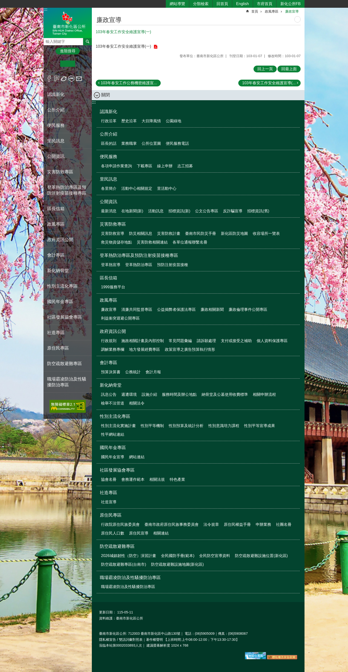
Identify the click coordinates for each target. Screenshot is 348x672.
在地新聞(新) (132, 211)
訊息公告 (108, 394)
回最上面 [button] (289, 69)
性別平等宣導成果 (259, 426)
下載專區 (144, 166)
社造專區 (108, 492)
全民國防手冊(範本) (178, 556)
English (242, 4)
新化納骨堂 (111, 385)
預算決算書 (110, 372)
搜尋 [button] (87, 41)
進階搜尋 (67, 51)
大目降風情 (151, 121)
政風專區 (271, 11)
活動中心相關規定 (136, 188)
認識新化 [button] (56, 94)
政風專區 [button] (56, 224)
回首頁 (222, 4)
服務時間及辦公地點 (179, 394)
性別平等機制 (152, 426)
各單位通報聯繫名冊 (190, 242)
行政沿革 (108, 121)
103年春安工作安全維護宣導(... (269, 83)
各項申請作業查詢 (116, 166)
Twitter (64, 78)
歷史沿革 (129, 121)
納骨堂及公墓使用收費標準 (225, 394)
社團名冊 (283, 524)
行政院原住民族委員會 (120, 524)
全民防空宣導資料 (214, 556)
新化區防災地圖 (234, 233)
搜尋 (47, 40)
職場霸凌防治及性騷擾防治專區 (130, 577)
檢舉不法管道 (112, 403)
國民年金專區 (113, 447)
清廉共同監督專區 (136, 309)
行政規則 (108, 341)
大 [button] (82, 64)
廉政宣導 (292, 11)
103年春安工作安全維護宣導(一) (124, 46)
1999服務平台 (113, 287)
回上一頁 (265, 69)
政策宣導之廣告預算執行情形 (190, 349)
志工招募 (185, 166)
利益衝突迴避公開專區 (120, 318)
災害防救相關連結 (152, 242)
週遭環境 (129, 394)
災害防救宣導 (112, 233)
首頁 (254, 11)
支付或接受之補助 (236, 341)
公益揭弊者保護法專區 (176, 309)
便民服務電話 (177, 143)
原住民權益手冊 (237, 524)
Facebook (49, 78)
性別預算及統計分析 (186, 426)
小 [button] (52, 64)
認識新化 (108, 111)
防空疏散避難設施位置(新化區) (261, 556)
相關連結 (161, 533)
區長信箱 (108, 277)
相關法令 (137, 403)
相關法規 (157, 479)
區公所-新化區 (68, 22)
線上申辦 (165, 166)
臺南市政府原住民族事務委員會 (172, 524)
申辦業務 (263, 524)
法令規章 (211, 524)
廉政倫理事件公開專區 (248, 309)
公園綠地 (173, 121)
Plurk (56, 78)
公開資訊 (108, 201)
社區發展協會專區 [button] (64, 317)
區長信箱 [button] (56, 208)
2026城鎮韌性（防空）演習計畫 (128, 556)
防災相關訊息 (140, 233)
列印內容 (297, 19)
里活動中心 (166, 188)
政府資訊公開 (113, 331)
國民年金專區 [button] (60, 301)
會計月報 (153, 372)
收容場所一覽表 (266, 233)
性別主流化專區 (115, 416)
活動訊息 (156, 211)
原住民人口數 (112, 533)
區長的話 (108, 143)
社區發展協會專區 (117, 470)
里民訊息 (108, 179)
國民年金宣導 (112, 457)
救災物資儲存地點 (116, 242)
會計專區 (108, 362)
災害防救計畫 (168, 233)
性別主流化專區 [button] (62, 286)
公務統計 (133, 372)
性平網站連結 (112, 434)
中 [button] (67, 64)
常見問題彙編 (180, 341)
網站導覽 (177, 4)
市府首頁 (264, 4)
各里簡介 (108, 188)
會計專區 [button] (56, 255)
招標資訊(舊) (258, 211)
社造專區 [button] (56, 332)
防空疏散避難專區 (117, 546)
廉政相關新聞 (212, 309)
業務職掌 (129, 143)
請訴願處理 (206, 341)
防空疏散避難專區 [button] (64, 363)
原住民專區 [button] (58, 348)
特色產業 (177, 479)
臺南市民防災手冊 (200, 233)
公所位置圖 (151, 143)
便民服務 (108, 156)
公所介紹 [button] (56, 109)
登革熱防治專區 (138, 265)
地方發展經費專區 (144, 349)
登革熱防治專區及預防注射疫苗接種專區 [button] (66, 190)
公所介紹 (108, 134)
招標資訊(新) (179, 211)
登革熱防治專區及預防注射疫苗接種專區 (139, 255)
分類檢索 (201, 4)
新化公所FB (290, 4)
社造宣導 (108, 502)
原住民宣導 (138, 533)
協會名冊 (108, 479)
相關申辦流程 (264, 394)
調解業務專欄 (112, 349)
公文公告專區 (206, 211)
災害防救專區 (113, 224)
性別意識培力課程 (223, 426)
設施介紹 (149, 394)
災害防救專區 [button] (60, 171)
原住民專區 (111, 515)
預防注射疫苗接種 (172, 265)
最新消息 (108, 211)
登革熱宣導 (110, 265)
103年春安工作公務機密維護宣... (129, 83)
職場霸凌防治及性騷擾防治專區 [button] (66, 382)
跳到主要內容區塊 (2, 2)
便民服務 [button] (56, 125)
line (71, 78)
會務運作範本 (133, 479)
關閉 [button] (105, 94)
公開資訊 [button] (56, 156)
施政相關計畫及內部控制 (142, 341)
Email (79, 78)
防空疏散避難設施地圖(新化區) (177, 564)
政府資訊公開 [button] (60, 239)
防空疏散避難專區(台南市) (123, 564)
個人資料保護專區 (272, 341)
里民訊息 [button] (56, 140)
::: (45, 9)
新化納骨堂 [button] (58, 270)
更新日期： (107, 612)
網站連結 (137, 457)
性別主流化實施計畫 (118, 426)
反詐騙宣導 (232, 211)
